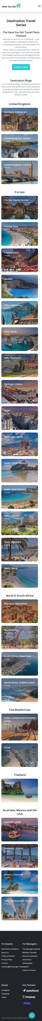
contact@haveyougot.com (12, 967)
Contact (4, 963)
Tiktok (3, 997)
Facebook (5, 994)
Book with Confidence (10, 949)
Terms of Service (8, 956)
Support (25, 967)
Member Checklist (29, 953)
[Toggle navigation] (39, 6)
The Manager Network (31, 949)
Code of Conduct (29, 970)
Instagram (5, 990)
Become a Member (30, 956)
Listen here (21, 67)
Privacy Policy (6, 960)
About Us (5, 953)
